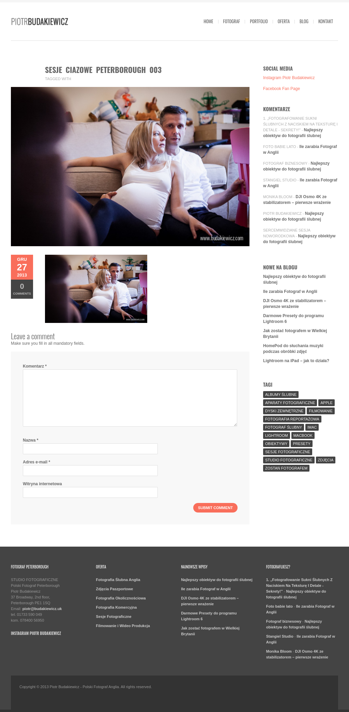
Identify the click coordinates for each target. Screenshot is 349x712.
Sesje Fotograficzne (114, 616)
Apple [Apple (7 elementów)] (326, 403)
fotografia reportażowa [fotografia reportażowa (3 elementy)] (292, 419)
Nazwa (30, 440)
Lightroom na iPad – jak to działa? (296, 360)
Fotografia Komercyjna (116, 607)
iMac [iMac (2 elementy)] (312, 427)
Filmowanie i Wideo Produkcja (123, 626)
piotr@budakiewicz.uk (42, 609)
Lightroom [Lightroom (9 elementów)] (276, 435)
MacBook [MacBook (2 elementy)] (303, 435)
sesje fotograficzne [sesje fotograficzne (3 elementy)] (287, 452)
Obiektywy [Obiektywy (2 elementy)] (276, 444)
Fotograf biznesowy (285, 163)
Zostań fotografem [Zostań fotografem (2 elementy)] (286, 468)
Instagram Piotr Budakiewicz (289, 77)
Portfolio (259, 21)
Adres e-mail (36, 462)
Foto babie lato (279, 147)
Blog (304, 21)
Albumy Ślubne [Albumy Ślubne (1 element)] (281, 394)
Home (208, 21)
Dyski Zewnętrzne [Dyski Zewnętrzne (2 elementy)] (284, 411)
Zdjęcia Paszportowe (114, 589)
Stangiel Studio (280, 180)
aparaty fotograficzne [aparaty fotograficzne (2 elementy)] (290, 403)
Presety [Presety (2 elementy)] (301, 444)
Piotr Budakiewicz (282, 213)
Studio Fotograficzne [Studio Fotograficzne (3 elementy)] (289, 460)
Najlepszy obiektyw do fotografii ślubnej (217, 580)
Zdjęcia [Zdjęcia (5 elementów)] (326, 460)
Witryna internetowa (42, 483)
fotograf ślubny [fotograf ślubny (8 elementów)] (283, 427)
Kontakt (325, 21)
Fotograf (231, 21)
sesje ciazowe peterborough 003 (103, 69)
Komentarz (35, 366)
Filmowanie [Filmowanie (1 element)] (320, 411)
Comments (22, 288)
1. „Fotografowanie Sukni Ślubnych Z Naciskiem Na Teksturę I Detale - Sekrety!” (300, 124)
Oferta (284, 21)
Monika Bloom (277, 197)
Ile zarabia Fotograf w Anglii (290, 291)
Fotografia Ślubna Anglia (118, 580)
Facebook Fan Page (281, 88)
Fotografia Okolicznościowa (121, 598)
